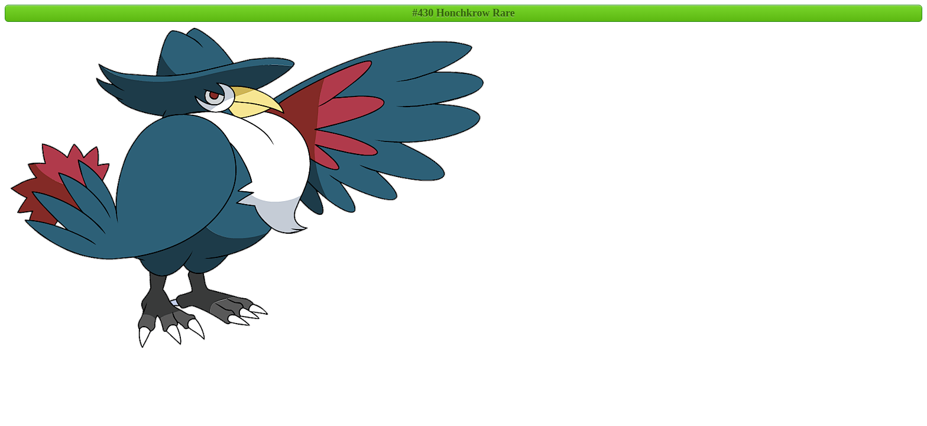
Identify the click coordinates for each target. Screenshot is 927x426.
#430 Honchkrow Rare (463, 13)
